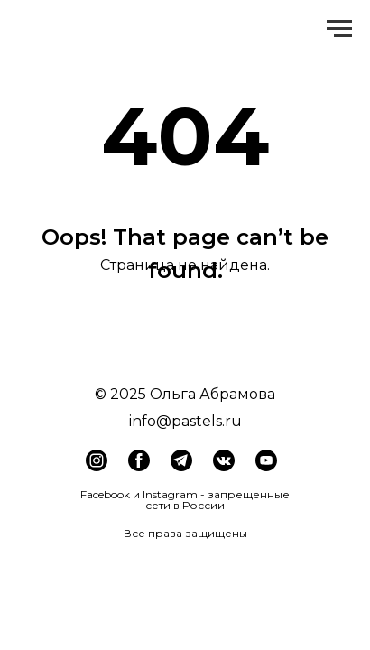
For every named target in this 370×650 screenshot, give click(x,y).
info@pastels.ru (185, 421)
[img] (139, 460)
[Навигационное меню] (339, 29)
